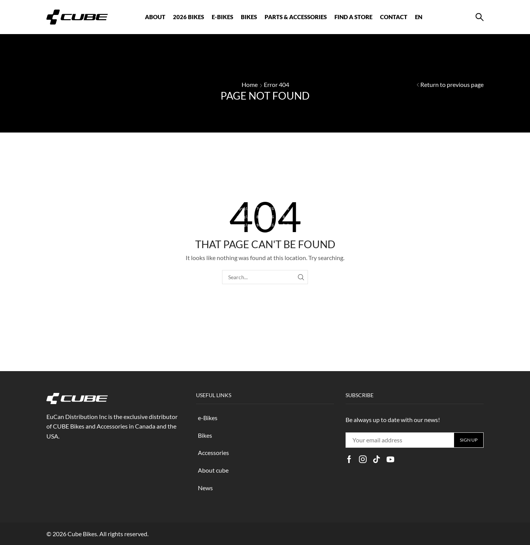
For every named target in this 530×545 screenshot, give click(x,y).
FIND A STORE (353, 16)
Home (250, 84)
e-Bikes (207, 417)
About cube (213, 470)
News (205, 487)
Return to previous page (452, 84)
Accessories (213, 452)
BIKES (249, 16)
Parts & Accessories (296, 16)
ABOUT (155, 16)
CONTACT (393, 16)
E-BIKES (222, 16)
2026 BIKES (188, 16)
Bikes (205, 435)
